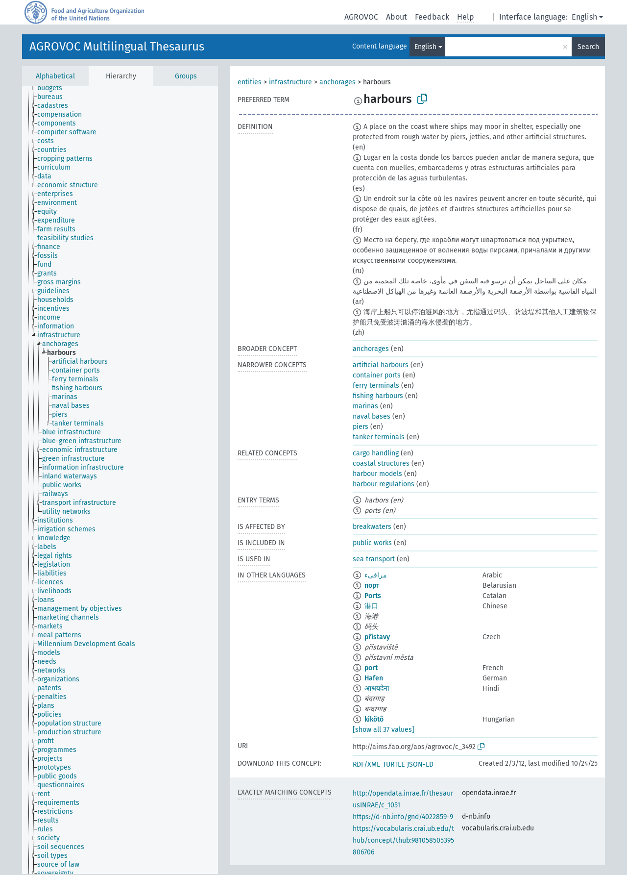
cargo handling (376, 453)
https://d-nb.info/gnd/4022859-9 (403, 817)
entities (250, 82)
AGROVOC (361, 17)
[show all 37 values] (383, 729)
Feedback (432, 17)
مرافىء (375, 575)
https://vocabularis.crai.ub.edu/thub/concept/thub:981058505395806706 (403, 840)
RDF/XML (366, 764)
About (396, 17)
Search (588, 47)
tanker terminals (379, 437)
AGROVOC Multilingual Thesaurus (116, 46)
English (584, 17)
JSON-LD (420, 764)
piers (360, 427)
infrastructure (290, 82)
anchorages (337, 82)
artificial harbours (381, 365)
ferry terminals (376, 385)
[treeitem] (54, 88)
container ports (377, 375)
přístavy (377, 637)
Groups (186, 76)
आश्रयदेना (376, 688)
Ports (372, 596)
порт (371, 585)
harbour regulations (383, 484)
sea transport (374, 559)
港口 (371, 606)
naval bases (371, 416)
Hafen (373, 678)
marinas (365, 406)
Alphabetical (55, 76)
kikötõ (374, 719)
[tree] (120, 480)
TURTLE (394, 764)
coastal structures (381, 463)
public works (372, 543)
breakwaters (372, 527)
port (371, 668)
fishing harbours (378, 396)
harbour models (377, 474)
